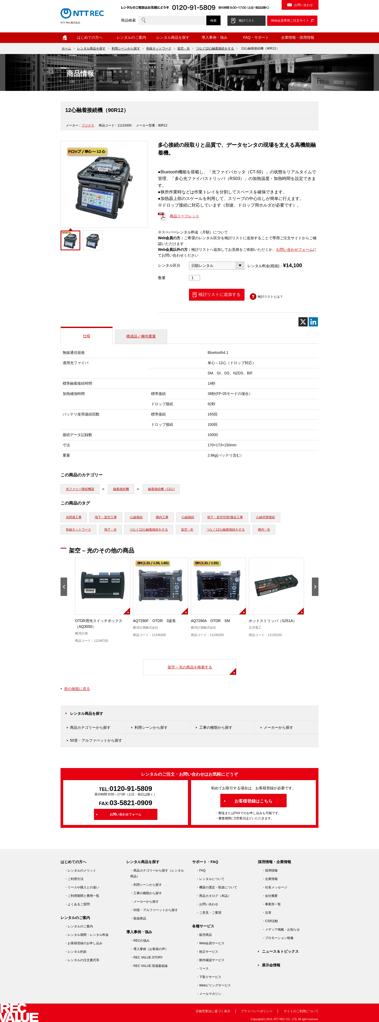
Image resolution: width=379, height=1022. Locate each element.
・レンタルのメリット (80, 870)
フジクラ (88, 125)
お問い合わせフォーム (294, 249)
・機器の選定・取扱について (216, 887)
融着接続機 (121, 489)
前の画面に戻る (77, 689)
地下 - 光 (110, 529)
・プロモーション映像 (277, 938)
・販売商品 (204, 935)
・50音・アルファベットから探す (154, 910)
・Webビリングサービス (213, 985)
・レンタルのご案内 (78, 926)
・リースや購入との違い (81, 887)
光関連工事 (74, 517)
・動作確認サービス (210, 960)
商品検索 (128, 20)
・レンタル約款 (75, 951)
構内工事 (162, 517)
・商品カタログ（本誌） (213, 896)
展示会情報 (271, 965)
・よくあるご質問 (77, 904)
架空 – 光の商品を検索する (190, 667)
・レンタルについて (210, 879)
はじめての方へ (90, 37)
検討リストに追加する (219, 294)
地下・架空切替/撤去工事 (225, 517)
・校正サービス (207, 951)
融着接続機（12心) (161, 489)
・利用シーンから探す (146, 885)
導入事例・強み (214, 37)
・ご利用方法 (73, 879)
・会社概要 (270, 896)
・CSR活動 (270, 921)
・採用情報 (270, 870)
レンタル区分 (169, 265)
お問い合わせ (303, 5)
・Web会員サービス (210, 943)
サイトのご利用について (301, 1011)
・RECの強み (139, 940)
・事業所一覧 (271, 904)
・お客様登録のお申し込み (83, 943)
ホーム (65, 37)
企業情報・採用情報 (297, 37)
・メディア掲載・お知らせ (281, 929)
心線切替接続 (265, 517)
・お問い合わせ (207, 904)
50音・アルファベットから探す (96, 740)
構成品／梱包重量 (141, 336)
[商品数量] (194, 277)
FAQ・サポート (256, 37)
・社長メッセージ (274, 887)
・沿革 (266, 913)
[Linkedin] (313, 321)
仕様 (86, 336)
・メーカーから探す (144, 901)
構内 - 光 (264, 529)
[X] (303, 321)
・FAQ (201, 870)
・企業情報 (270, 879)
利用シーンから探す (126, 48)
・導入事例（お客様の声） (149, 949)
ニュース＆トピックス (280, 951)
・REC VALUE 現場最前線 (149, 966)
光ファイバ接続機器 (80, 489)
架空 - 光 (183, 48)
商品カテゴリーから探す (90, 727)
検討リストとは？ (270, 297)
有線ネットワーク (158, 48)
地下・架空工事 (106, 517)
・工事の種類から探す (146, 893)
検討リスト (247, 20)
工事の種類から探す (215, 727)
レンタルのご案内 (131, 37)
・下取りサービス (208, 977)
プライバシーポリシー (256, 1011)
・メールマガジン (208, 994)
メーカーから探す (278, 727)
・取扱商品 (138, 918)
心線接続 (136, 517)
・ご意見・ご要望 (208, 913)
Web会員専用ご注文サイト (290, 20)
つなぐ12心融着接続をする (215, 48)
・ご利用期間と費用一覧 (81, 896)
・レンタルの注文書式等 (81, 960)
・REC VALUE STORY (146, 957)
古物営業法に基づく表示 (213, 1011)
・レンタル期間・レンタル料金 (86, 935)
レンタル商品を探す (173, 37)
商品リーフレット (184, 216)
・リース (202, 968)
